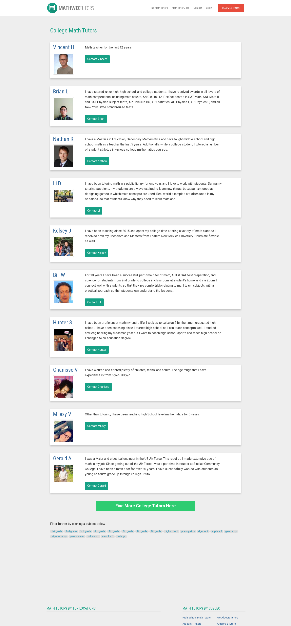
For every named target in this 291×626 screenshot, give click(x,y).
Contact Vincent (97, 59)
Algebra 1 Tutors (192, 623)
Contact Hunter (96, 349)
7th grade (142, 531)
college (121, 536)
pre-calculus (77, 536)
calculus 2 (107, 536)
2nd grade (71, 531)
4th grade (99, 531)
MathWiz (70, 8)
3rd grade (85, 531)
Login (209, 8)
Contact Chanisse (98, 386)
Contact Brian (95, 118)
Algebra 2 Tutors (226, 623)
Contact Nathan (97, 161)
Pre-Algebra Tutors (227, 617)
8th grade (156, 531)
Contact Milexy (96, 425)
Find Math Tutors (159, 8)
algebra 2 (217, 531)
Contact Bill (94, 302)
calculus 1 (93, 536)
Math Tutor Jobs (180, 8)
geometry (231, 531)
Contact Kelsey (96, 252)
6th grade (128, 531)
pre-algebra (188, 531)
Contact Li (93, 210)
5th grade (113, 531)
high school (171, 531)
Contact (197, 8)
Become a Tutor (231, 8)
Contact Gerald (96, 485)
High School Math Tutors (197, 617)
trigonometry (59, 536)
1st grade (56, 531)
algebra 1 (203, 531)
